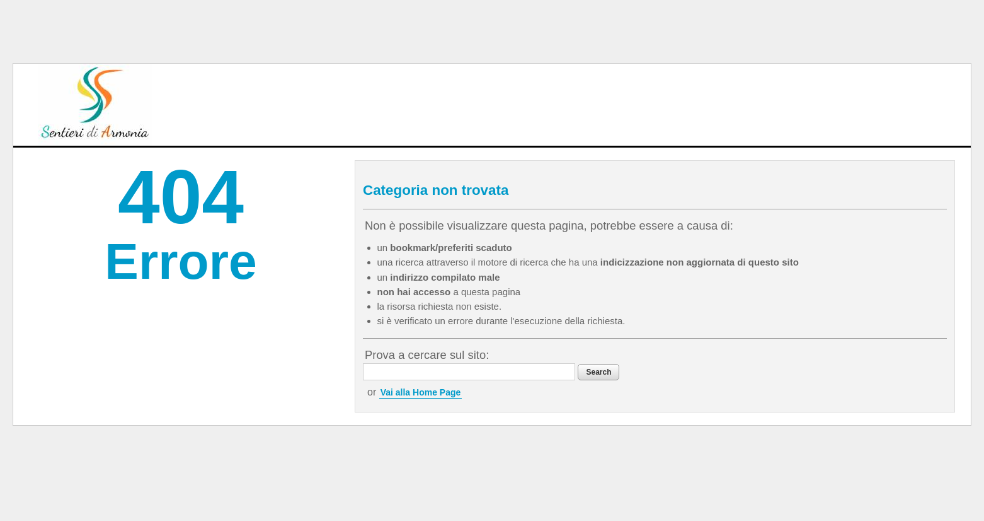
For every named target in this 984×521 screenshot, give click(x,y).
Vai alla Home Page (420, 392)
